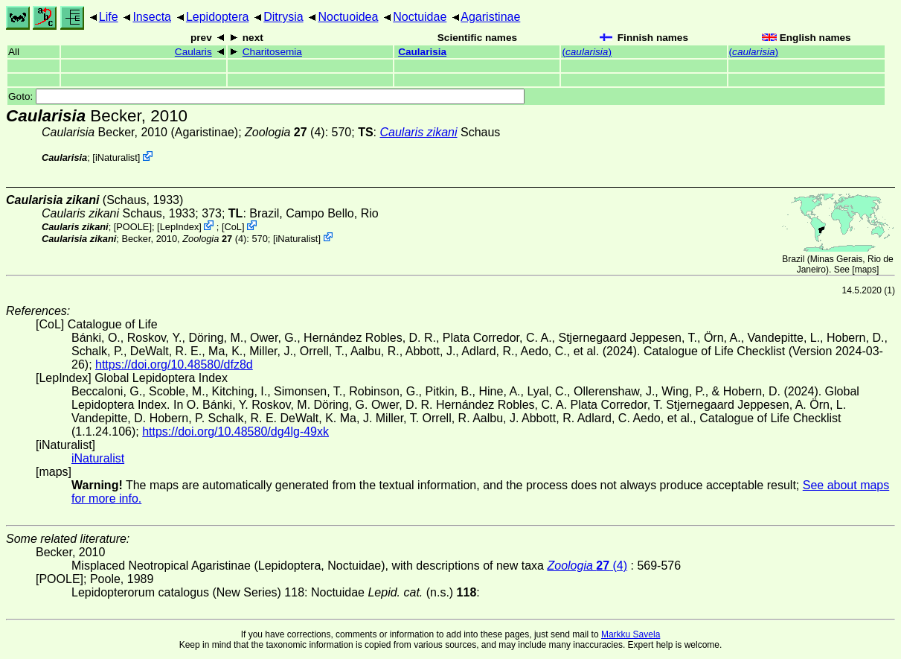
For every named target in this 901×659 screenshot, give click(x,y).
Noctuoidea (348, 16)
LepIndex (179, 226)
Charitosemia (272, 51)
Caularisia (422, 51)
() (586, 51)
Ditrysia (283, 16)
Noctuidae (419, 16)
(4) (285, 132)
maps (865, 269)
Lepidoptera (217, 16)
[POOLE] (133, 226)
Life (108, 16)
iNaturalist (116, 157)
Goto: (266, 96)
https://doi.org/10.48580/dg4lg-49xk (235, 431)
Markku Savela (630, 634)
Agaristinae (490, 16)
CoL (232, 226)
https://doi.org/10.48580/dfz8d (174, 364)
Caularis (193, 51)
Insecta (151, 16)
